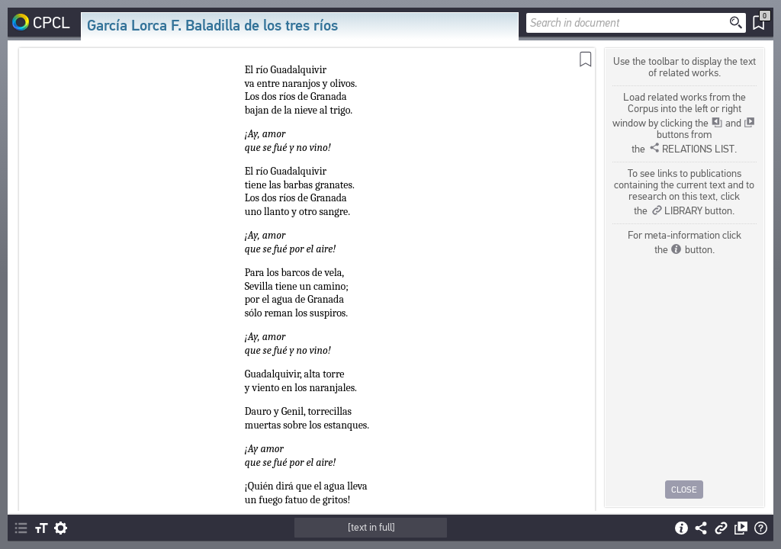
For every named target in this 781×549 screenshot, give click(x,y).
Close (685, 489)
